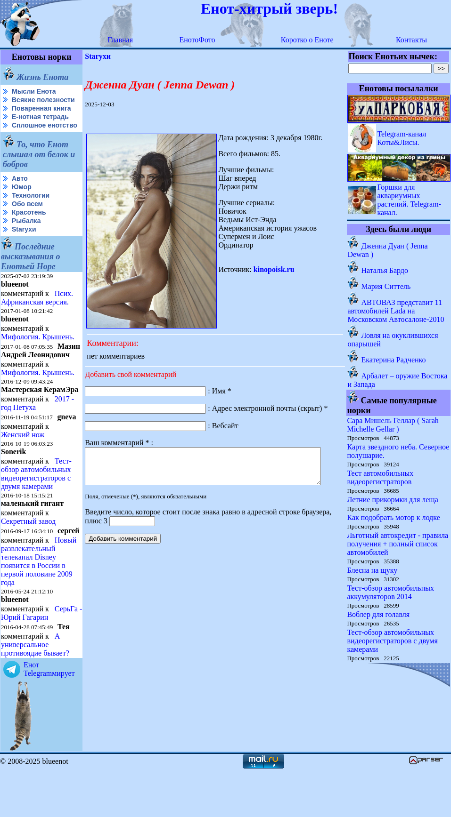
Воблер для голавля (378, 614)
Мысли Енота (34, 91)
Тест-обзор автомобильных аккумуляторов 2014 (391, 592)
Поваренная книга (41, 116)
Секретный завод (28, 552)
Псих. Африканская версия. (37, 312)
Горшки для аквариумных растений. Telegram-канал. (409, 199)
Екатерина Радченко (393, 360)
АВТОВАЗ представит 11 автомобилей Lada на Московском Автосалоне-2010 (396, 310)
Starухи (24, 244)
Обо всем (27, 219)
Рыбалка (26, 236)
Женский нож (22, 466)
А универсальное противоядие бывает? (35, 691)
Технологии (30, 210)
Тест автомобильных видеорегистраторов (380, 477)
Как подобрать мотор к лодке (393, 517)
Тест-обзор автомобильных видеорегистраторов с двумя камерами (36, 504)
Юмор (22, 202)
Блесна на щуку (372, 570)
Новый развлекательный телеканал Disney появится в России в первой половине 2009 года (38, 600)
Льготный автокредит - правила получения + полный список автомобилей (398, 543)
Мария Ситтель (386, 286)
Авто (20, 193)
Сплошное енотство (24, 136)
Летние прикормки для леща (392, 500)
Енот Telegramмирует (49, 716)
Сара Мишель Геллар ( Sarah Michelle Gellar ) (393, 425)
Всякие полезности (22, 104)
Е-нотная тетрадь (40, 124)
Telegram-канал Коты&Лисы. (401, 138)
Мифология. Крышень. (37, 352)
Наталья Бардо (385, 270)
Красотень (29, 227)
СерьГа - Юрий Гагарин (25, 660)
